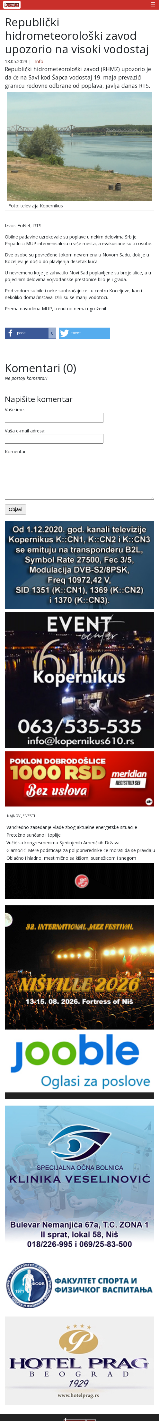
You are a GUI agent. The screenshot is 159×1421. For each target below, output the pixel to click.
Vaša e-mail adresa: (25, 431)
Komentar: (16, 451)
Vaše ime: (15, 409)
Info (39, 61)
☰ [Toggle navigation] (152, 4)
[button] (30, 333)
